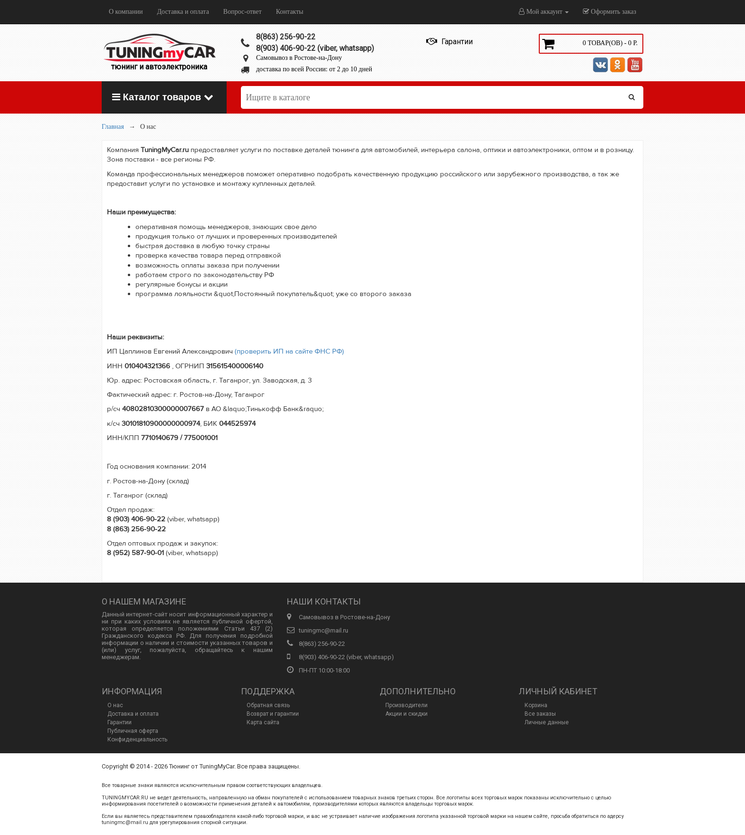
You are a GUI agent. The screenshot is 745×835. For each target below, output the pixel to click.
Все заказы (540, 713)
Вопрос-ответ (242, 11)
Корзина (536, 705)
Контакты (290, 11)
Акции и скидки (406, 713)
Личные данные (547, 722)
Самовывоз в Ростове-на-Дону (299, 57)
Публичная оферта (132, 731)
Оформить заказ (609, 11)
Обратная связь (268, 705)
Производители (406, 705)
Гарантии (119, 722)
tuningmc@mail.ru (323, 630)
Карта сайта (263, 722)
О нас (115, 705)
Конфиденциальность (137, 739)
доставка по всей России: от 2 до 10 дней (314, 69)
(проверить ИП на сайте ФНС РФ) (289, 351)
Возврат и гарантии (273, 713)
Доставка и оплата (183, 11)
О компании (126, 11)
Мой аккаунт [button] (544, 11)
